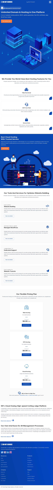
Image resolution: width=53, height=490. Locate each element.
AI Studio (29, 462)
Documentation (4, 466)
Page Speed (30, 464)
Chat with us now (23, 395)
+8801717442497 (31, 2)
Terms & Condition (5, 488)
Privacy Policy (13, 488)
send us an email (33, 395)
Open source (4, 464)
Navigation (29, 460)
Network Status (30, 478)
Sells (28, 474)
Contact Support (31, 476)
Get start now (5, 148)
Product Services (31, 480)
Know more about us (7, 420)
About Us (3, 471)
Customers (3, 476)
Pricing (28, 457)
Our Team (3, 480)
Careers (3, 474)
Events (2, 460)
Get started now (6, 21)
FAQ (28, 471)
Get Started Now (26, 325)
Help (2, 457)
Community (3, 478)
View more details (9, 215)
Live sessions (4, 462)
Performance (30, 466)
